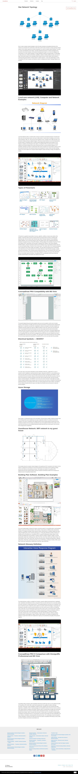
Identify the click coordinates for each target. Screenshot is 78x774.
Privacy (69, 765)
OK (75, 772)
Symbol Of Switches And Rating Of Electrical (37, 738)
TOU (72, 765)
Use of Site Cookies (37, 772)
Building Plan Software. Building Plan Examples (38, 475)
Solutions (31, 1)
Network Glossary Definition (30, 544)
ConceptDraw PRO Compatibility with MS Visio (37, 291)
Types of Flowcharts (26, 188)
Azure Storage (24, 387)
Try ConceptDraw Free (71, 8)
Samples (37, 1)
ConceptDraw (5, 1)
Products (26, 1)
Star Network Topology (27, 7)
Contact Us (59, 765)
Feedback (63, 765)
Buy (42, 1)
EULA (66, 765)
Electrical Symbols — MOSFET (31, 339)
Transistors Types (54, 732)
